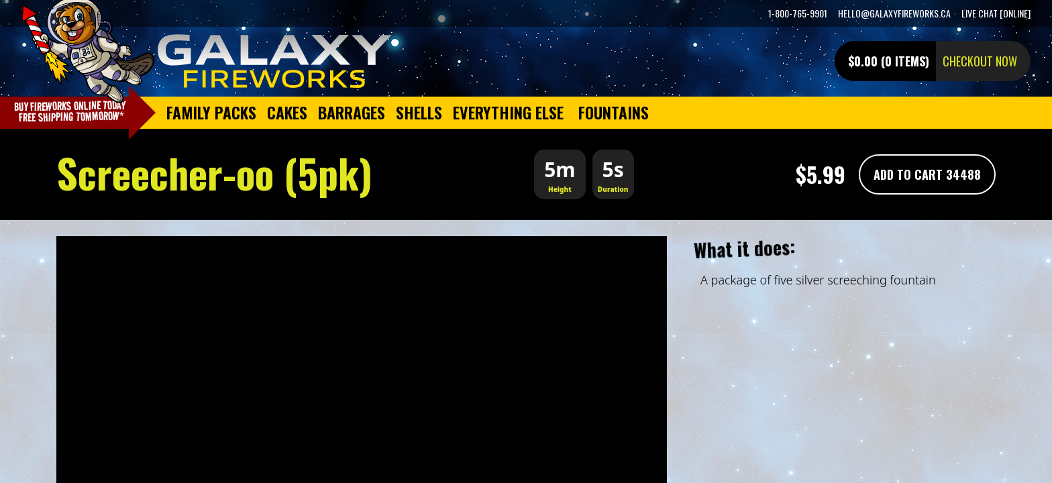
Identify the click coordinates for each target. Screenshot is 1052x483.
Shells (419, 112)
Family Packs (211, 112)
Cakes (287, 112)
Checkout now (980, 61)
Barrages (351, 112)
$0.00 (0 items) (888, 61)
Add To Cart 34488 (927, 174)
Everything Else (508, 112)
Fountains (613, 112)
